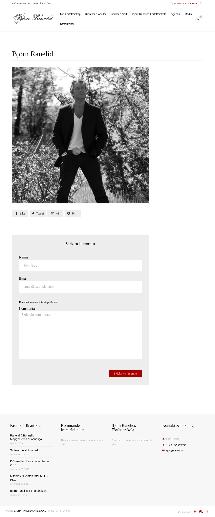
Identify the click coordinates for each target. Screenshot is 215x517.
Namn (23, 257)
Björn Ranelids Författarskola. (28, 490)
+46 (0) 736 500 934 (174, 445)
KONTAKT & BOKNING (184, 3)
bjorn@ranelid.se (172, 450)
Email (23, 278)
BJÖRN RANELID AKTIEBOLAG (30, 511)
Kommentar (27, 308)
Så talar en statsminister (25, 450)
